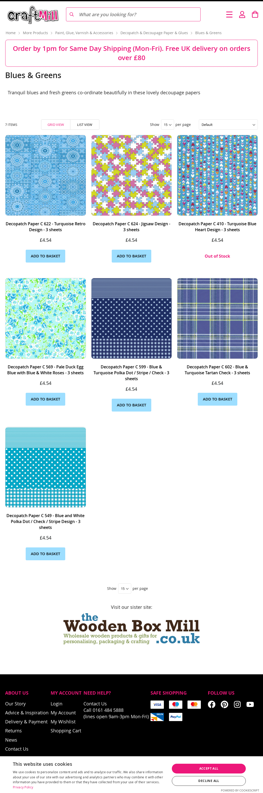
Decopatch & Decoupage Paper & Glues (154, 32)
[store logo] (32, 14)
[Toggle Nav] (229, 14)
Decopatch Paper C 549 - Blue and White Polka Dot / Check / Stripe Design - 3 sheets (45, 521)
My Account (63, 713)
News (11, 740)
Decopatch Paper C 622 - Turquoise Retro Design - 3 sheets (46, 226)
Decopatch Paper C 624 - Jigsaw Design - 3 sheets (131, 226)
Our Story (15, 704)
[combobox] (133, 14)
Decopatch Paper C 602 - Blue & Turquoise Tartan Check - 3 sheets (217, 370)
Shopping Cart (66, 730)
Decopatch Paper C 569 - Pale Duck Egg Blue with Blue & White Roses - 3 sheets (45, 370)
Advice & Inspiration (27, 713)
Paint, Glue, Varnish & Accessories (84, 32)
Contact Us (17, 749)
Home (11, 32)
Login (56, 704)
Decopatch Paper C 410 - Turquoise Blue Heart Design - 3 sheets (217, 226)
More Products (36, 32)
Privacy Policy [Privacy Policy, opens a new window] (23, 787)
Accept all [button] (209, 768)
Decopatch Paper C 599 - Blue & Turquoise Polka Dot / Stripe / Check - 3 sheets (131, 372)
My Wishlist (63, 722)
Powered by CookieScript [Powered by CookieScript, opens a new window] (240, 790)
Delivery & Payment (26, 722)
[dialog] (131, 774)
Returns (13, 730)
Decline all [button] (208, 781)
